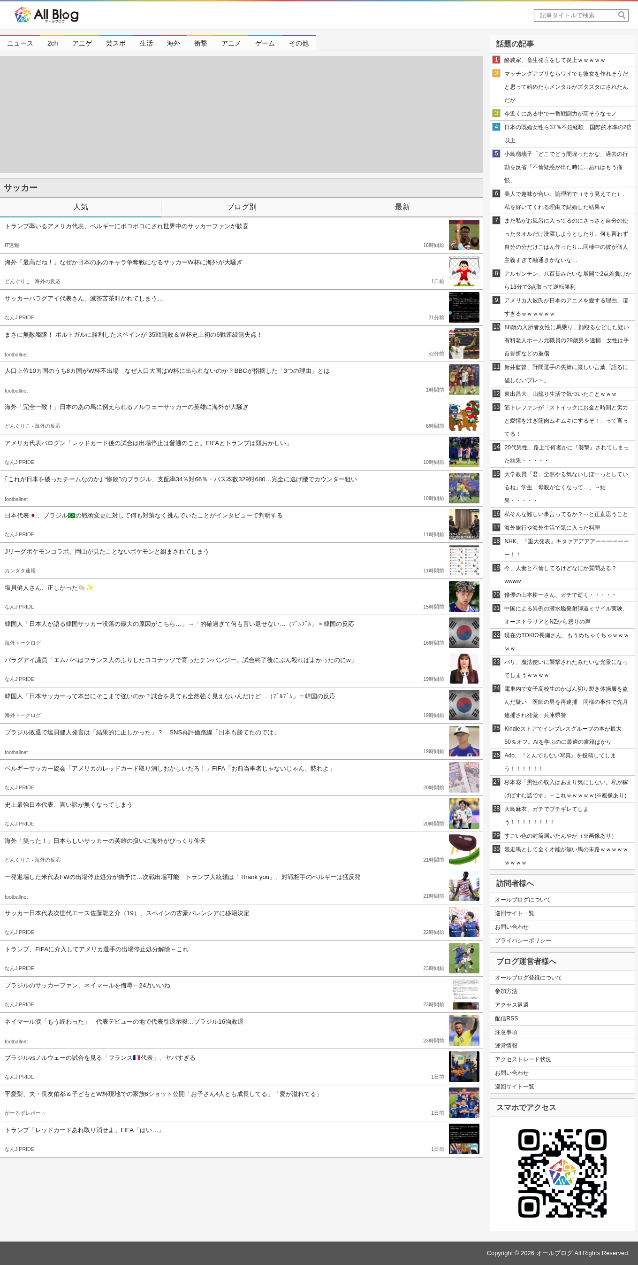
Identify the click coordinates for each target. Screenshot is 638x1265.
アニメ (231, 43)
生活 (146, 43)
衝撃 (200, 43)
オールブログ (554, 1253)
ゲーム (265, 43)
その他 (299, 43)
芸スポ (116, 43)
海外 (173, 43)
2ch (52, 43)
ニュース (20, 43)
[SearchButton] (622, 15)
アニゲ (82, 43)
